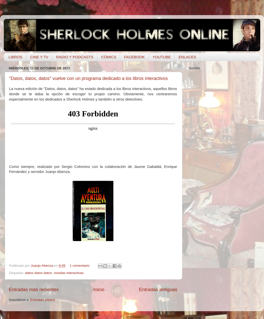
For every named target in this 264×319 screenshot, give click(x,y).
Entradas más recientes (34, 289)
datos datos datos (38, 273)
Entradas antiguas (158, 289)
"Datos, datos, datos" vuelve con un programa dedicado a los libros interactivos (88, 78)
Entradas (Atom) (42, 300)
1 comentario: (80, 265)
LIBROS (15, 57)
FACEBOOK (134, 57)
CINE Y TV (39, 57)
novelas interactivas (69, 273)
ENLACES (187, 57)
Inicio (98, 289)
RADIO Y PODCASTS (74, 57)
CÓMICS (108, 57)
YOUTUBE (162, 57)
